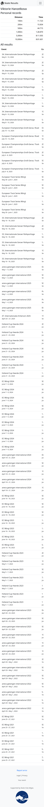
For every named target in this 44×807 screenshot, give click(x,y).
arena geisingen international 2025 (16, 268)
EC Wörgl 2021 (8, 717)
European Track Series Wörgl (14, 178)
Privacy (24, 775)
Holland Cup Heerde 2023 (12, 554)
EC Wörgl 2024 (8, 382)
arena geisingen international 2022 (16, 660)
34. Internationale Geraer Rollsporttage (18, 55)
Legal (18, 775)
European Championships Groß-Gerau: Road (20, 129)
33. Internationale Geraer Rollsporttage (18, 219)
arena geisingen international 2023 (16, 611)
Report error (22, 770)
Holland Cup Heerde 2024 (12, 325)
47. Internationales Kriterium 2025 (16, 317)
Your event (22, 780)
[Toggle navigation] (40, 3)
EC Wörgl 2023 (8, 497)
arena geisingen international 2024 (16, 456)
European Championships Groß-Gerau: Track (20, 145)
